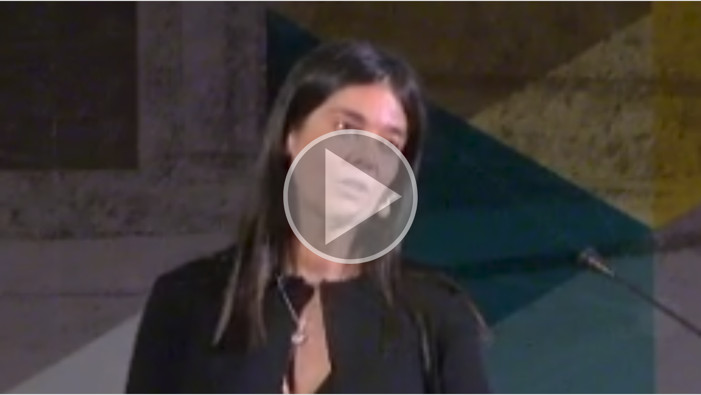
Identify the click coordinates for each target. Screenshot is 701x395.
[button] (350, 197)
